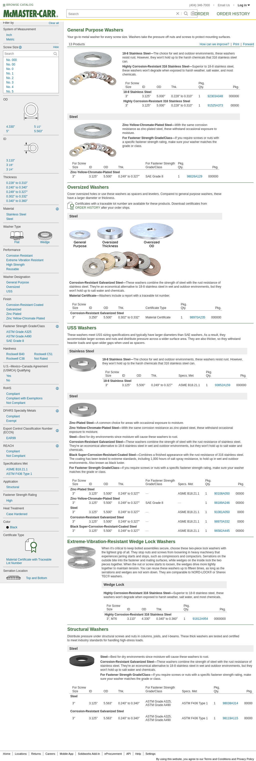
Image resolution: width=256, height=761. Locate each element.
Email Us (224, 5)
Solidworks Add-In (89, 753)
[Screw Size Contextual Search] (31, 53)
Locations (21, 753)
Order (201, 14)
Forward (248, 44)
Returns (36, 753)
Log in (244, 5)
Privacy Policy (245, 759)
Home (6, 753)
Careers (50, 753)
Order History (233, 14)
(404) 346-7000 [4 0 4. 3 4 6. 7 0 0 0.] (199, 5)
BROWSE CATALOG (19, 4)
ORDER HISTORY (87, 207)
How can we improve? (214, 44)
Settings (150, 753)
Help (138, 753)
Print (236, 44)
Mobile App (66, 753)
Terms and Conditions (217, 759)
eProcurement (113, 753)
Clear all (54, 22)
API (128, 753)
